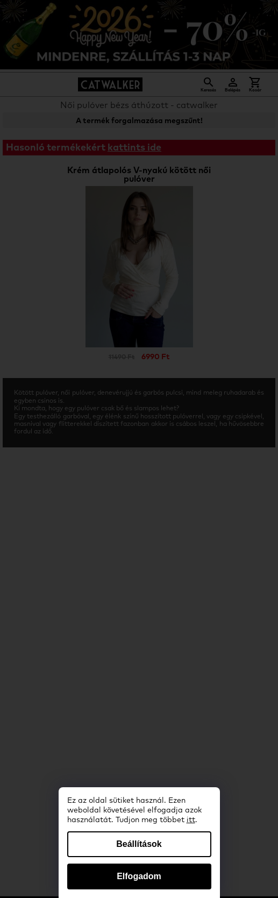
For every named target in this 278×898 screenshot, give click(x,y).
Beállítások (138, 844)
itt (191, 820)
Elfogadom (139, 876)
